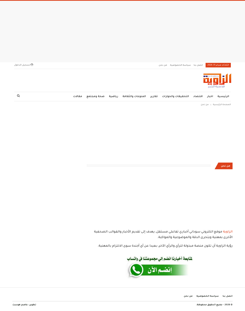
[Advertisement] (122, 30)
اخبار (210, 96)
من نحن (163, 65)
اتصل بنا (198, 65)
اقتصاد (198, 96)
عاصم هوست (20, 305)
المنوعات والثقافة (134, 96)
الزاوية (228, 232)
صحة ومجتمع (96, 96)
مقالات (77, 96)
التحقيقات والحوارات (175, 96)
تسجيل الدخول (23, 64)
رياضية (113, 96)
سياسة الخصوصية (180, 65)
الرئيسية (223, 96)
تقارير (154, 96)
